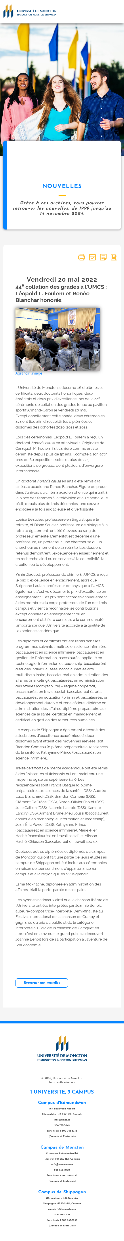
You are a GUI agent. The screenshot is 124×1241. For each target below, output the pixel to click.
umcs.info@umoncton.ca (62, 1209)
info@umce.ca (62, 1120)
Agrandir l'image (28, 373)
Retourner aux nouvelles (42, 983)
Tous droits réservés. (62, 1082)
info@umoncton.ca (62, 1164)
